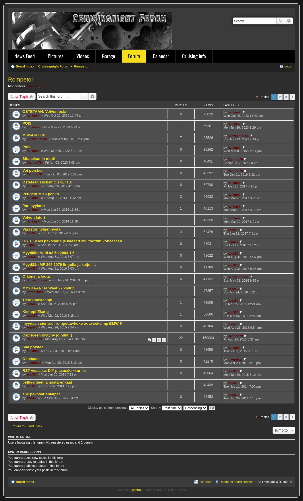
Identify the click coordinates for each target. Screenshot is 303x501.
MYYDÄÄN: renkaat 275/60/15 (48, 288)
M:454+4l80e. (34, 135)
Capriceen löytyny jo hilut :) (47, 335)
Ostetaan (30, 359)
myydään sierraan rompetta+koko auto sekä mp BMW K (72, 323)
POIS (27, 123)
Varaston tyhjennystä (41, 229)
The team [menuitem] (205, 481)
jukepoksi (34, 362)
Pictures (55, 56)
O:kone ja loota (36, 276)
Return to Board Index (27, 426)
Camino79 (34, 162)
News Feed (24, 56)
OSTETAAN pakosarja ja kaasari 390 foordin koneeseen (72, 241)
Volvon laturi (33, 217)
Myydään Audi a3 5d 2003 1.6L (49, 253)
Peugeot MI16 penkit (40, 194)
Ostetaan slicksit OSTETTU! (47, 182)
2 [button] (280, 96)
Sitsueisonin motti (38, 158)
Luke (43, 86)
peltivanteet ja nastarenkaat (47, 382)
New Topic (20, 96)
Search (280, 21)
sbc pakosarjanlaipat (41, 394)
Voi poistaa (32, 170)
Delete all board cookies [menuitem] (236, 481)
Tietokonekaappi (37, 300)
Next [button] (292, 97)
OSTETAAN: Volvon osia (44, 111)
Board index (25, 481)
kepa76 (32, 245)
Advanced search (289, 21)
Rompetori (21, 79)
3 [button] (286, 96)
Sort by (166, 407)
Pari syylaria (33, 206)
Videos (82, 56)
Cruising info (194, 56)
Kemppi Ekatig (35, 312)
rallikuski (33, 115)
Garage (108, 56)
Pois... (28, 147)
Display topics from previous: (119, 407)
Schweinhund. (37, 139)
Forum (134, 56)
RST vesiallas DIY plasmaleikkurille (54, 370)
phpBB (136, 490)
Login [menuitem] (288, 66)
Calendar (161, 56)
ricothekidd (35, 292)
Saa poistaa (32, 347)
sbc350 (32, 86)
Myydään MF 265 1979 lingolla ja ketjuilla (59, 264)
